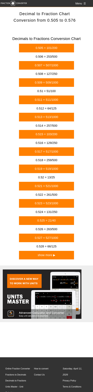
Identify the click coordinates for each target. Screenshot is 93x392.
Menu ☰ (80, 3)
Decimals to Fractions (15, 380)
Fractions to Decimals (15, 375)
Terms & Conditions (72, 387)
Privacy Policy (69, 380)
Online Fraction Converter (17, 368)
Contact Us (39, 375)
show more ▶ (46, 255)
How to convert (41, 368)
